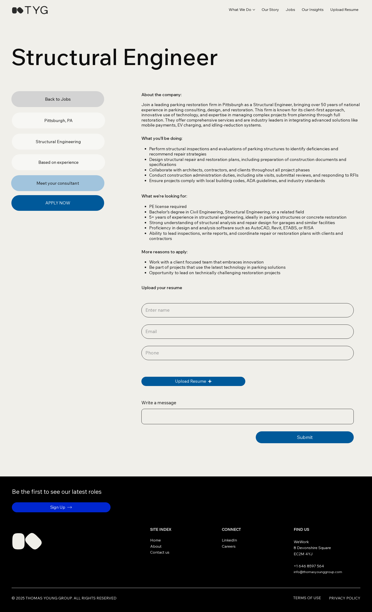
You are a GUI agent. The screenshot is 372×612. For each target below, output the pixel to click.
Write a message (158, 402)
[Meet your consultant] (57, 183)
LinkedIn (229, 540)
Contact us (159, 552)
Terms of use (307, 597)
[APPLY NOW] (57, 203)
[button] (344, 9)
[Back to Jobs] (57, 99)
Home (155, 540)
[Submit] (305, 437)
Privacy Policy (344, 598)
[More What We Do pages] (254, 10)
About (156, 546)
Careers (229, 546)
